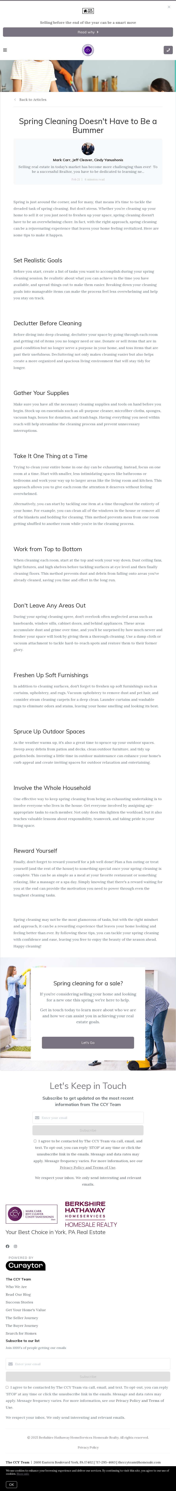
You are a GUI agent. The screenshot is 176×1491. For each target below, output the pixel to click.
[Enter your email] (92, 1117)
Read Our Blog (18, 1294)
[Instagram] (15, 1246)
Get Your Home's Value (26, 1310)
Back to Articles (32, 99)
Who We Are (16, 1286)
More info (23, 1474)
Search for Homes (21, 1333)
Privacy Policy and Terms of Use (87, 1167)
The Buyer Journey (22, 1325)
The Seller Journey (22, 1318)
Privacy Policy (88, 1447)
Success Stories (19, 1302)
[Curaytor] (25, 1270)
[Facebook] (7, 1246)
